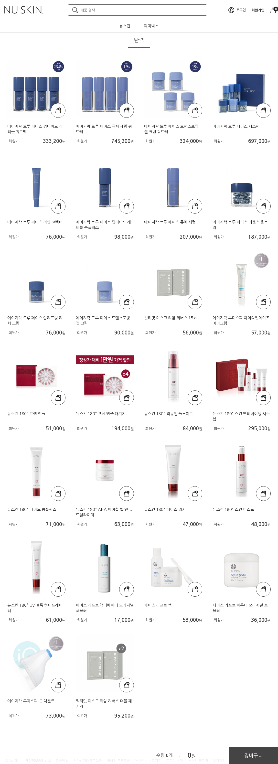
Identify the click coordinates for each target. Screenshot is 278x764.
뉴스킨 (124, 26)
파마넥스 (151, 26)
